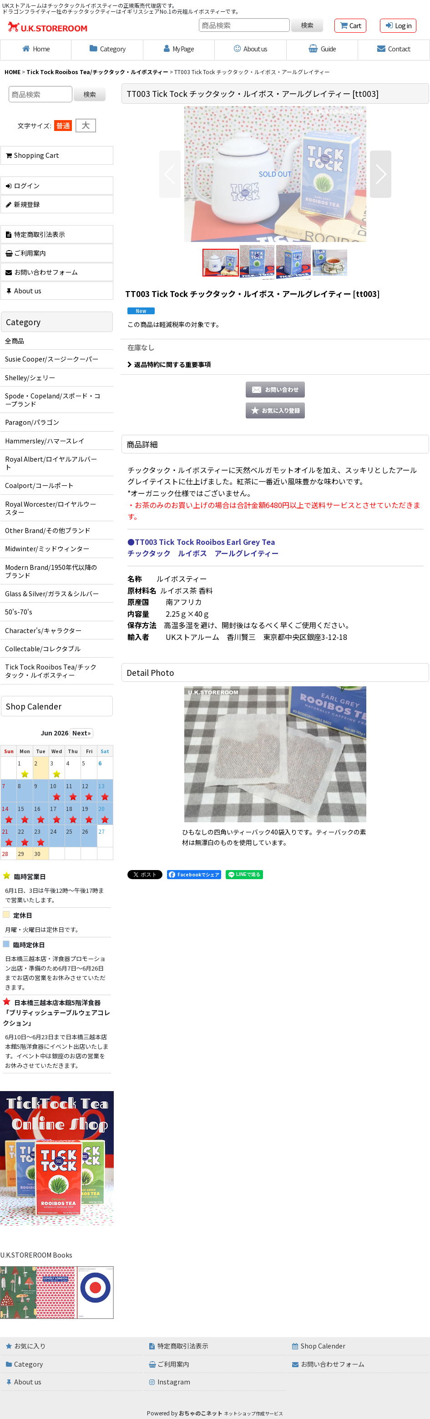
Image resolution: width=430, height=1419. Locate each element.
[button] (170, 174)
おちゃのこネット (201, 1413)
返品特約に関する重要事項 (169, 364)
